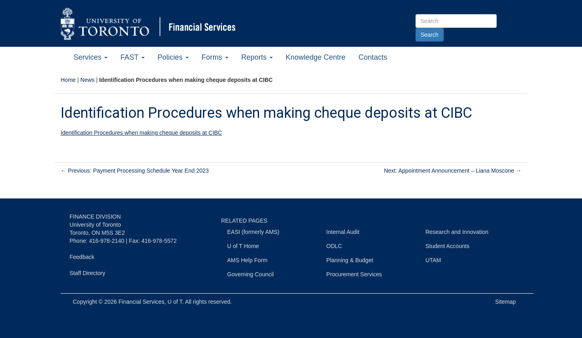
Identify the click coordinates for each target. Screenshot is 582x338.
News (87, 80)
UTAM (433, 260)
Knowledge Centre (316, 57)
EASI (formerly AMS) (253, 232)
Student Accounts (448, 246)
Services (91, 57)
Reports (257, 57)
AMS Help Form (247, 260)
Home (68, 80)
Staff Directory (87, 273)
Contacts (372, 57)
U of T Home (243, 246)
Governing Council (250, 274)
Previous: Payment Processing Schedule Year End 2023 (135, 170)
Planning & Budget (349, 260)
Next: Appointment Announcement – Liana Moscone (452, 170)
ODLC (334, 246)
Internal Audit (342, 232)
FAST (132, 57)
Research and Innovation (457, 232)
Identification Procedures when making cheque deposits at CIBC (141, 132)
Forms (215, 57)
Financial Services (141, 301)
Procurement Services (354, 274)
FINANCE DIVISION (95, 216)
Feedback (82, 257)
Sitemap (505, 301)
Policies (173, 57)
